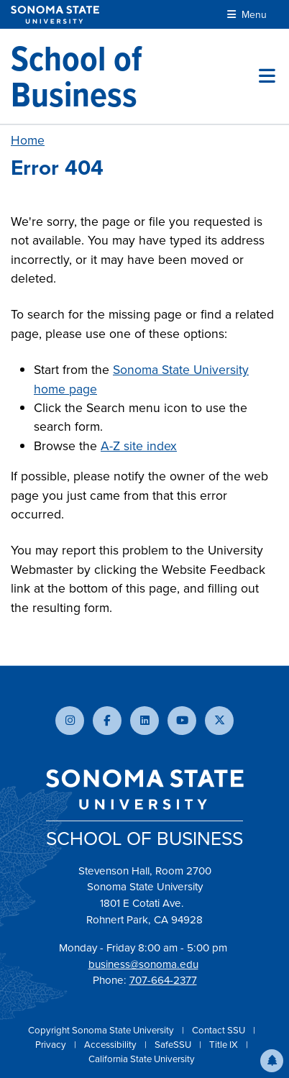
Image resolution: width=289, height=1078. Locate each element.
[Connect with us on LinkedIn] (144, 720)
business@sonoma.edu (143, 964)
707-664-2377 (163, 980)
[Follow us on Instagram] (69, 720)
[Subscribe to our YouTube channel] (182, 720)
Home (28, 140)
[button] (271, 1060)
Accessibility (111, 1044)
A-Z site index (139, 446)
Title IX (224, 1044)
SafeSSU (174, 1044)
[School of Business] (135, 76)
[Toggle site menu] (267, 76)
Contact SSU (219, 1030)
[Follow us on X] (219, 720)
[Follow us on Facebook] (107, 720)
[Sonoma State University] (55, 15)
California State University (141, 1059)
